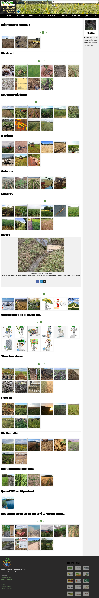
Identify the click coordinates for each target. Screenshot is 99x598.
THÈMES (9, 16)
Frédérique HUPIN (6, 581)
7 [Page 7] (46, 102)
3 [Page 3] (44, 60)
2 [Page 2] (40, 32)
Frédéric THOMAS (6, 577)
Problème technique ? (7, 588)
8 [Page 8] (50, 201)
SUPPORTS (20, 16)
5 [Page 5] (41, 102)
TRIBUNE (41, 16)
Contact (3, 584)
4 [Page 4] (38, 102)
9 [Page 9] (51, 102)
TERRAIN (31, 16)
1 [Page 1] (32, 201)
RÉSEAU (64, 16)
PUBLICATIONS (52, 16)
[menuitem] (3, 16)
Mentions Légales (6, 586)
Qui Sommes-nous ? (90, 16)
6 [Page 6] (43, 102)
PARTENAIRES (76, 16)
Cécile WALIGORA (6, 579)
